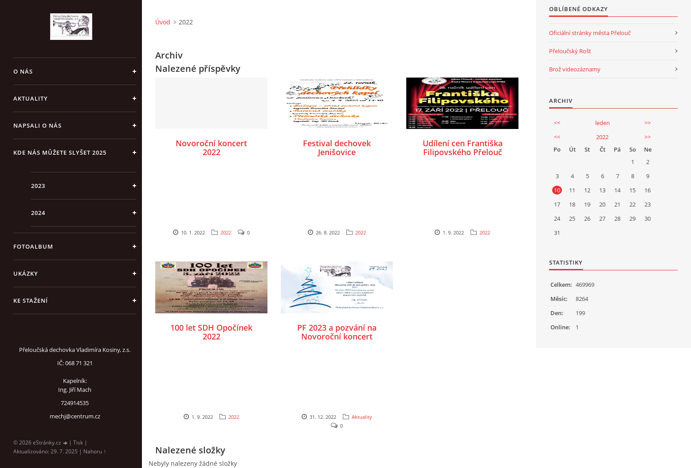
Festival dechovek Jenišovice (337, 147)
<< (557, 123)
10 (557, 190)
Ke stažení (30, 300)
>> (647, 123)
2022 (225, 232)
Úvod (162, 22)
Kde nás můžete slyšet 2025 (59, 152)
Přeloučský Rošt (570, 51)
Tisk (78, 442)
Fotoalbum (33, 246)
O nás (23, 71)
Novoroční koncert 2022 (211, 147)
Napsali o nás (37, 125)
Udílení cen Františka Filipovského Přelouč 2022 (463, 152)
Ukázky (25, 273)
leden (602, 123)
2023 (38, 186)
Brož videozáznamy (575, 69)
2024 (38, 213)
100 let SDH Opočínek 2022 (211, 332)
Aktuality (30, 98)
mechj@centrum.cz (75, 416)
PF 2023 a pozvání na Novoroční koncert (337, 332)
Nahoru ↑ (94, 451)
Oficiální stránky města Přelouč (590, 33)
